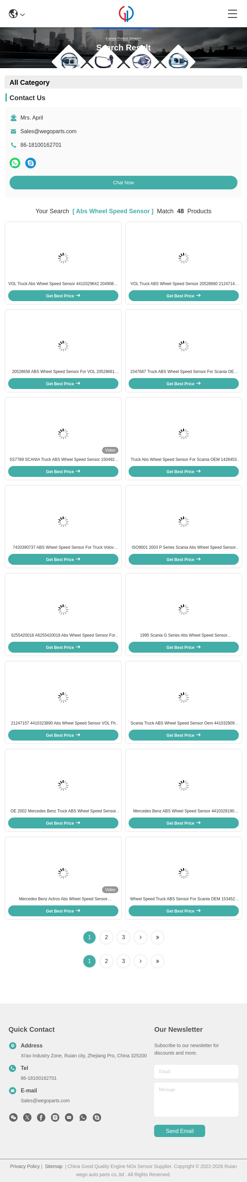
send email (180, 1131)
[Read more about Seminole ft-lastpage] (157, 961)
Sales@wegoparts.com (48, 131)
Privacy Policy (25, 1166)
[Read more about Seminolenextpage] (140, 961)
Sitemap (53, 1166)
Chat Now (123, 182)
